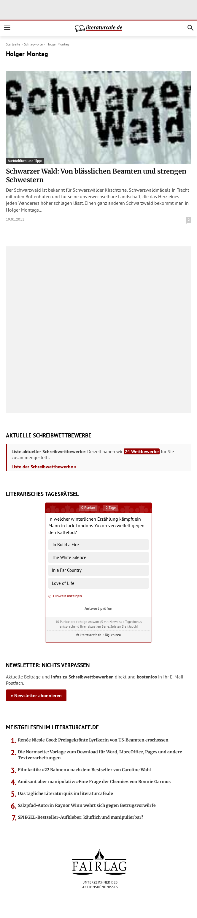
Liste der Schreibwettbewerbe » (44, 467)
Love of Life (63, 583)
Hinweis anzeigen (65, 596)
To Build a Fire (65, 544)
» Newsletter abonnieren (36, 695)
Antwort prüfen (98, 608)
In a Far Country (67, 570)
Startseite (13, 44)
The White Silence (69, 557)
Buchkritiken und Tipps (25, 160)
